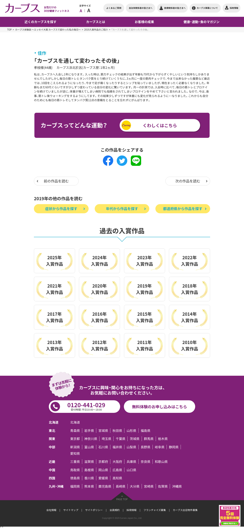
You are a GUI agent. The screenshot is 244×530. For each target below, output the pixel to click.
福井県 (117, 447)
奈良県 (145, 461)
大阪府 (117, 461)
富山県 (89, 447)
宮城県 (103, 430)
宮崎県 (149, 486)
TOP (9, 29)
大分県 (134, 486)
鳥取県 (75, 469)
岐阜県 (160, 447)
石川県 (103, 447)
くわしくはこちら (160, 125)
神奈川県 (90, 438)
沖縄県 (177, 486)
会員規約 (115, 510)
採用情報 (132, 510)
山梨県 (131, 447)
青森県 (75, 430)
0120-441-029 (86, 406)
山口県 (131, 469)
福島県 (145, 430)
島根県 (89, 469)
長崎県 (120, 486)
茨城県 (134, 438)
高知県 (117, 478)
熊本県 (89, 486)
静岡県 (174, 447)
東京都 (75, 438)
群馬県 (149, 438)
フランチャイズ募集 (155, 510)
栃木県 (163, 438)
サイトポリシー (94, 510)
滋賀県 (89, 461)
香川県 (89, 478)
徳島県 (75, 478)
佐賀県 (163, 486)
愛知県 (75, 453)
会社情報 (51, 510)
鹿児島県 (104, 486)
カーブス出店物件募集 (185, 510)
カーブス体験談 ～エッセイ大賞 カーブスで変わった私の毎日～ (48, 29)
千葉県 (120, 438)
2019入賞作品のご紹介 (96, 29)
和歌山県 (161, 461)
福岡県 (75, 486)
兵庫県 (131, 461)
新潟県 (75, 447)
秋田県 (117, 430)
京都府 (103, 461)
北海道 (75, 422)
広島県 (117, 469)
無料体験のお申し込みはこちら (159, 406)
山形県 (131, 430)
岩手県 (89, 430)
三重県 (75, 461)
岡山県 (103, 469)
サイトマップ (70, 510)
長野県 (145, 447)
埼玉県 (106, 438)
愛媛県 (103, 478)
